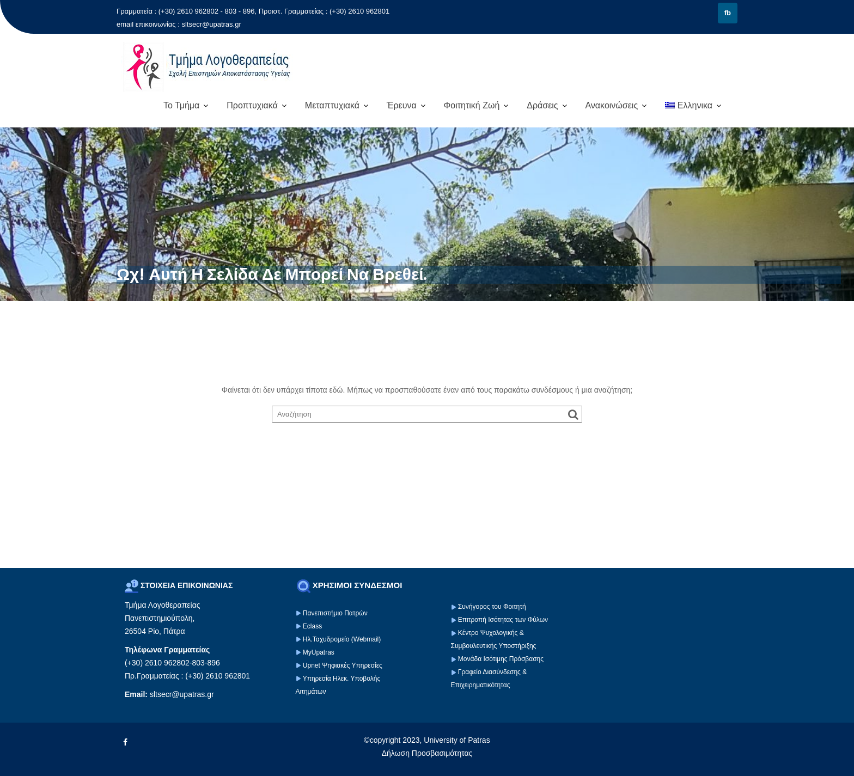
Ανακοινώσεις (611, 105)
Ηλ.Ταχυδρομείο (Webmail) (342, 639)
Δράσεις (542, 105)
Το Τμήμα (181, 105)
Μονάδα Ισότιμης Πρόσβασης (501, 659)
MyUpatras (318, 652)
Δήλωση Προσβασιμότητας (427, 753)
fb (727, 13)
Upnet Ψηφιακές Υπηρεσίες (342, 665)
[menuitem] (693, 105)
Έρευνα (402, 105)
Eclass (312, 626)
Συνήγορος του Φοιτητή (492, 606)
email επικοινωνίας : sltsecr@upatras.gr (179, 24)
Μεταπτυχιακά (332, 105)
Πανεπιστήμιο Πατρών (335, 613)
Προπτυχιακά (252, 105)
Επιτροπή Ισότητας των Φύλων (502, 620)
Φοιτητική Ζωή (472, 105)
